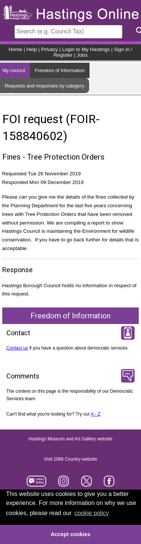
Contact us (17, 348)
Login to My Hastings (86, 49)
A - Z (96, 414)
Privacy (49, 49)
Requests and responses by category (44, 86)
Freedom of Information (60, 70)
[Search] (68, 31)
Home (15, 49)
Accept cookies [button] (71, 534)
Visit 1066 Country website (70, 459)
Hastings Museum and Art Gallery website (70, 439)
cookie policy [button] (91, 513)
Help (31, 49)
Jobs (82, 55)
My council (13, 70)
